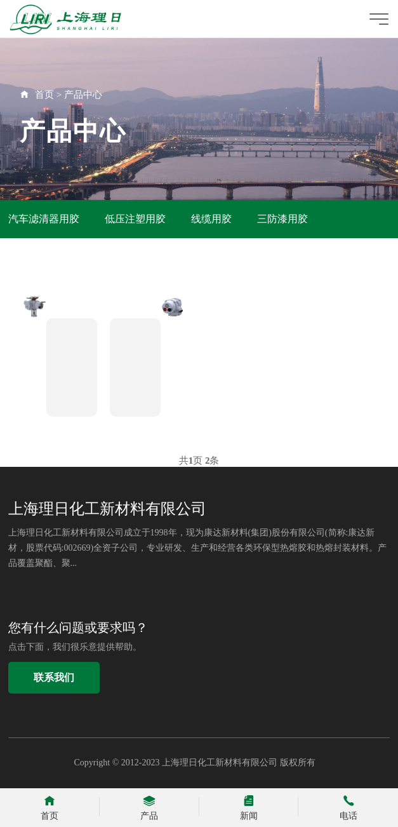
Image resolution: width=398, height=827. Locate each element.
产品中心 (83, 95)
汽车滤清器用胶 (43, 218)
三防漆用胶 (282, 218)
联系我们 (54, 677)
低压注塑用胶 (135, 218)
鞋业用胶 (28, 257)
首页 (44, 95)
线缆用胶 (211, 218)
